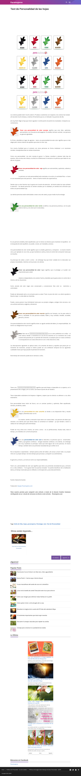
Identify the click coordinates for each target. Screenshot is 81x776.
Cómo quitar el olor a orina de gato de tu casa (30, 603)
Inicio (40, 753)
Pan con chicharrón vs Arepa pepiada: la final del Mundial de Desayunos (40, 658)
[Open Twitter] (73, 770)
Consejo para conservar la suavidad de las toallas (31, 628)
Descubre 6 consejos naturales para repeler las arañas (33, 621)
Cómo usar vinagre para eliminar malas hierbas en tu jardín (34, 597)
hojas (25, 524)
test (45, 524)
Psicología (39, 524)
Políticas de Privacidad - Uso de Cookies (16, 769)
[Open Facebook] (70, 770)
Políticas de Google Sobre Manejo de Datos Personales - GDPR (45, 769)
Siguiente (50, 753)
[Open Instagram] (76, 770)
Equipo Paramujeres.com (25, 486)
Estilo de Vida (18, 524)
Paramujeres (14, 764)
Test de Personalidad (53, 524)
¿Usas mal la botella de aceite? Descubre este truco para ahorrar (36, 590)
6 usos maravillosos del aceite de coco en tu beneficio (32, 584)
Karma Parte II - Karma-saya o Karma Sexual (30, 578)
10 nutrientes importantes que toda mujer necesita (32, 615)
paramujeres (32, 524)
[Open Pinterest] (78, 770)
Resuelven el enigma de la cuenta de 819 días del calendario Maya (36, 609)
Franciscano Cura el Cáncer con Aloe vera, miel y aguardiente (35, 572)
